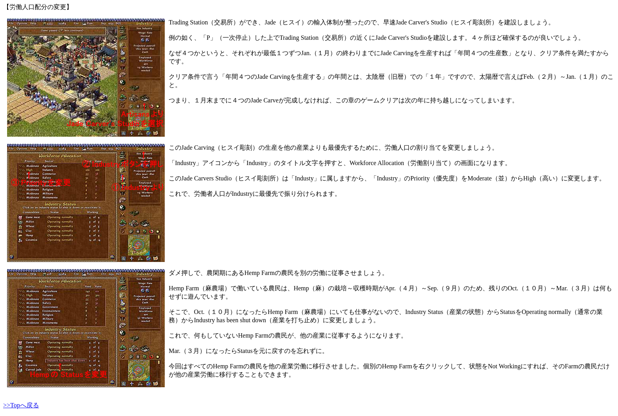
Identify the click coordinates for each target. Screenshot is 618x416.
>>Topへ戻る (21, 405)
